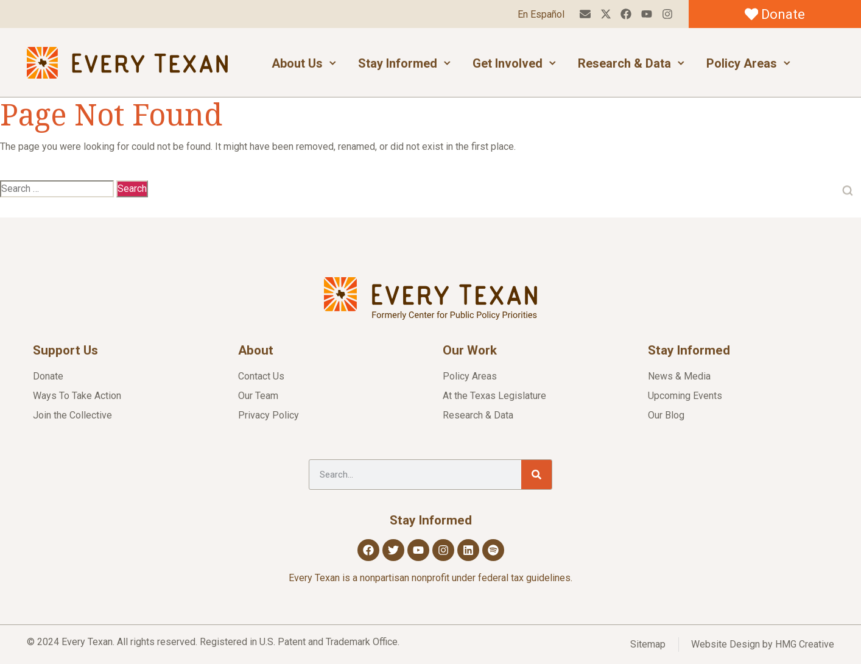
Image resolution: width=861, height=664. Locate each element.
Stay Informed (404, 63)
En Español (540, 14)
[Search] (536, 474)
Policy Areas (748, 63)
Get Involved (515, 63)
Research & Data (631, 63)
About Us (304, 63)
